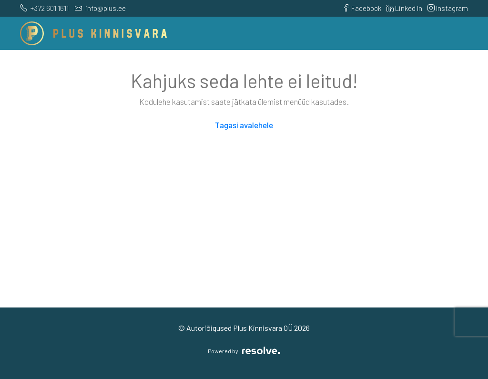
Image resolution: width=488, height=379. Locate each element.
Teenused (269, 67)
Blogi (447, 67)
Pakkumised (156, 67)
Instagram (447, 8)
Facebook (362, 8)
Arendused (221, 67)
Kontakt (411, 67)
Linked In (404, 8)
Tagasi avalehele (244, 125)
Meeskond (365, 67)
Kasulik (312, 67)
